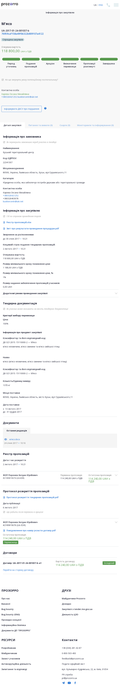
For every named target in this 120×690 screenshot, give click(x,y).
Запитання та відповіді (14, 669)
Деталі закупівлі (12, 125)
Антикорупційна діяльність (16, 663)
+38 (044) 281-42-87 (71, 648)
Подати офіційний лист (73, 663)
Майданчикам (9, 653)
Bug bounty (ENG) (10, 614)
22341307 (7, 162)
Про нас (5, 598)
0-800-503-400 (69, 653)
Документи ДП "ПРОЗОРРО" (16, 630)
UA (95, 5)
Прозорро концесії (11, 619)
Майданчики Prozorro (73, 598)
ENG (101, 5)
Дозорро (66, 603)
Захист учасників (10, 658)
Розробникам (8, 648)
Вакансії (5, 603)
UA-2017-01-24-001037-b (15, 30)
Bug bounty (7, 609)
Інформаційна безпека (13, 625)
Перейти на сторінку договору (18, 570)
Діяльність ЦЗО (70, 614)
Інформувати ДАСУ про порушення (21, 108)
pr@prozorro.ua (69, 678)
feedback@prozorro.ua (73, 658)
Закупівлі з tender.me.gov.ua (77, 609)
